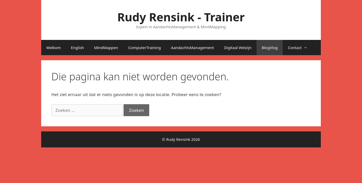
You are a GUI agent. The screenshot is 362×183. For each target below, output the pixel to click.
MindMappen (106, 47)
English (77, 47)
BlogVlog (270, 47)
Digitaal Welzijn (237, 47)
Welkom (53, 47)
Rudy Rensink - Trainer (181, 17)
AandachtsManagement (192, 47)
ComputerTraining (144, 47)
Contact (300, 47)
